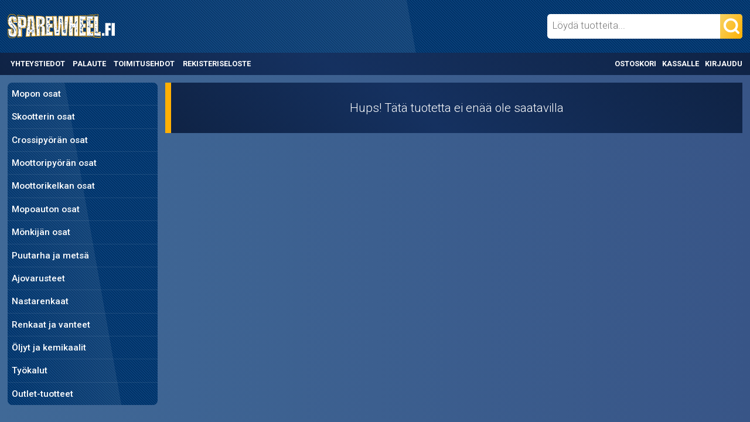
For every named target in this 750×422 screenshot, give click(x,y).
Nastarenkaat (40, 301)
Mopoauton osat (46, 209)
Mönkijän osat (41, 232)
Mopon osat (36, 94)
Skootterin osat (43, 116)
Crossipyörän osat (50, 140)
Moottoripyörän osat (54, 163)
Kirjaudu (723, 63)
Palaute (89, 63)
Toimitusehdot (144, 63)
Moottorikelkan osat (53, 186)
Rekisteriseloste (217, 63)
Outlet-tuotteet (42, 394)
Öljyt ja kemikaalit (49, 347)
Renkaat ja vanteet (51, 324)
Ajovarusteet (38, 278)
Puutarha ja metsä (50, 255)
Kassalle (680, 63)
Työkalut (29, 370)
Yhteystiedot (38, 63)
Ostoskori (635, 63)
